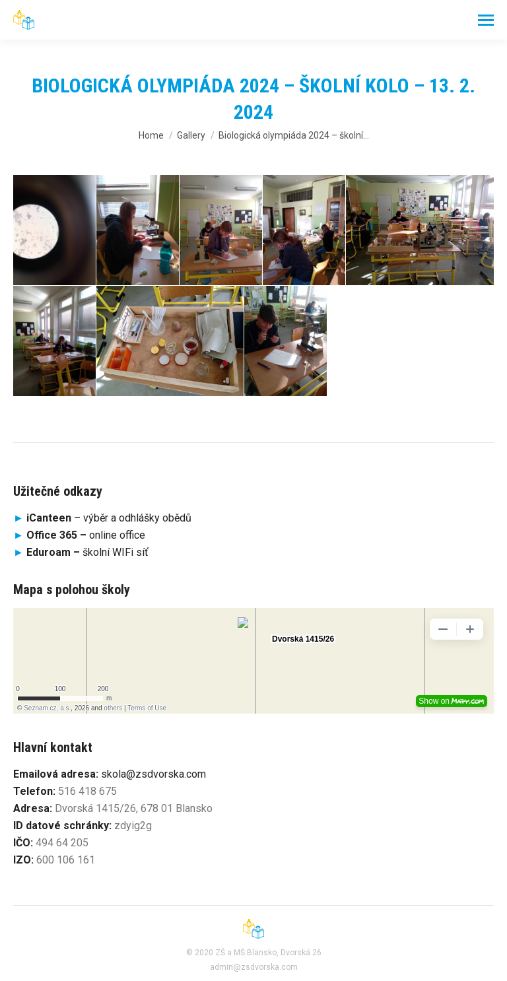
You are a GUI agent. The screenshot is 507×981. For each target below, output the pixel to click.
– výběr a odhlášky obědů (102, 518)
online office (85, 535)
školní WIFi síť (87, 552)
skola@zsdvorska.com (153, 774)
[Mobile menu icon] (486, 20)
